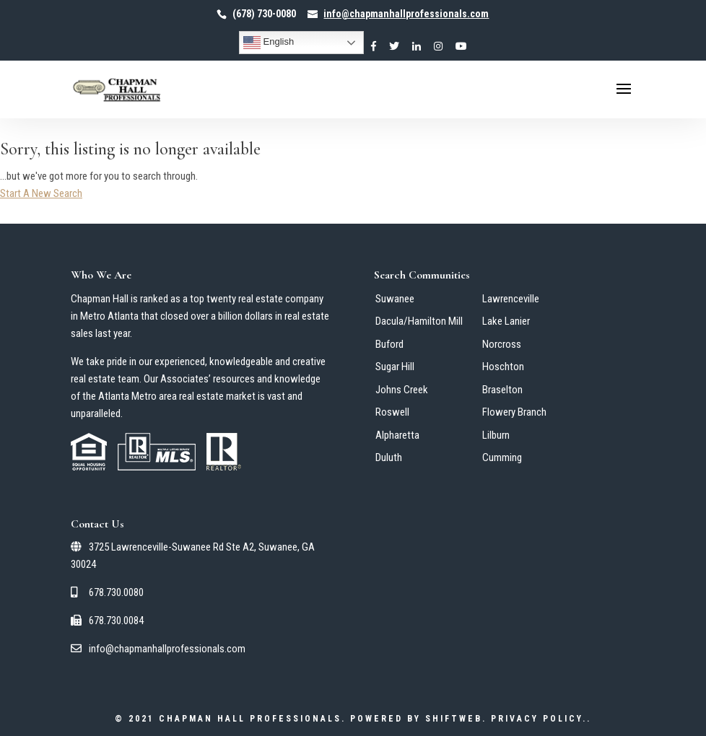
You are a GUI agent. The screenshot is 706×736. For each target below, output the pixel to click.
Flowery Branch (514, 412)
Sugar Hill (394, 366)
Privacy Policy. (539, 719)
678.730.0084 (107, 620)
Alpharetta (397, 435)
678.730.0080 (107, 592)
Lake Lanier (506, 321)
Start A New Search (41, 193)
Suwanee (394, 298)
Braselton (502, 389)
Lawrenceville (510, 298)
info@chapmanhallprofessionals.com (158, 648)
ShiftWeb (453, 719)
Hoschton (503, 366)
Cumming (502, 457)
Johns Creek (401, 389)
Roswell (392, 412)
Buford (389, 344)
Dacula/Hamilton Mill (419, 321)
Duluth (388, 457)
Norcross (501, 344)
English (268, 42)
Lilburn (496, 435)
